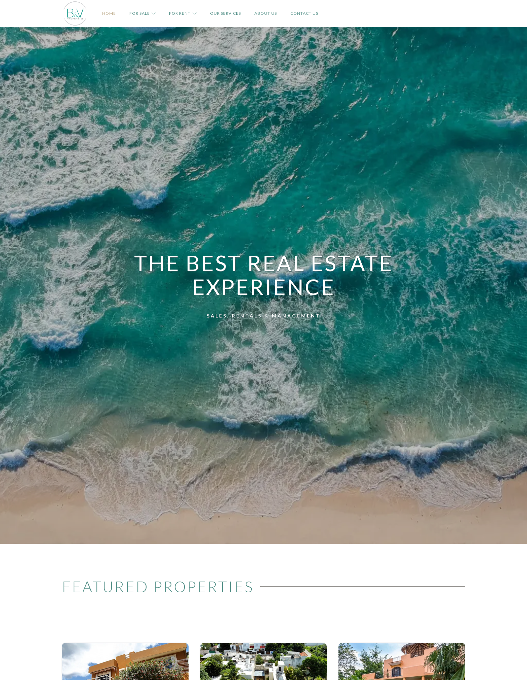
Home (109, 13)
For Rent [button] (182, 13)
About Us (265, 13)
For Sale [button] (142, 13)
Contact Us (304, 13)
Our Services (225, 13)
